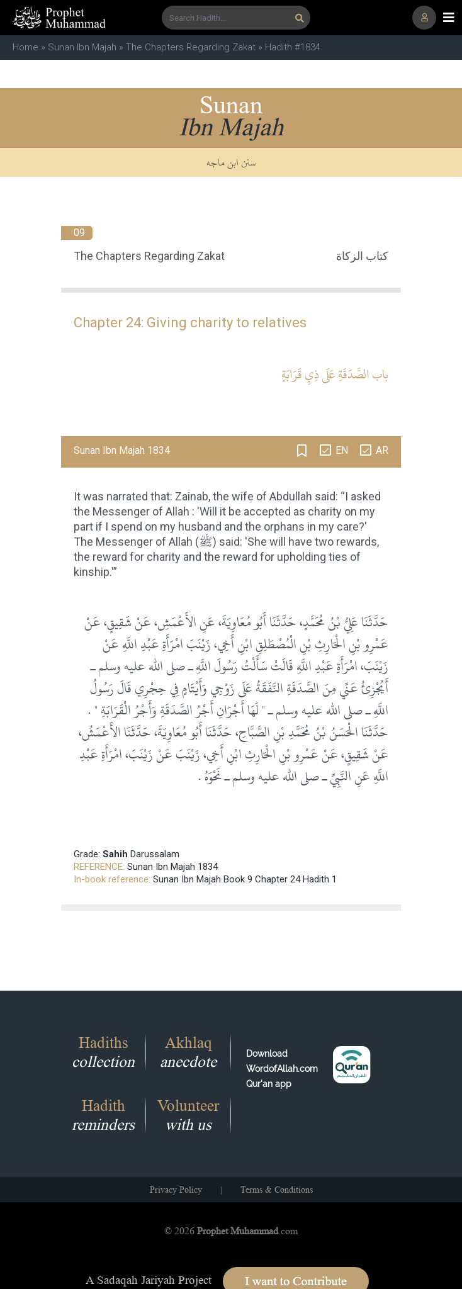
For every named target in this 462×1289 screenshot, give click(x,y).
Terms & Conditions (276, 1190)
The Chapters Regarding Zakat (191, 47)
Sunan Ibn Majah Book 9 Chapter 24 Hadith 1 (245, 879)
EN (341, 450)
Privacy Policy (176, 1190)
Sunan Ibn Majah (82, 47)
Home (25, 47)
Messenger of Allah (141, 511)
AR (382, 450)
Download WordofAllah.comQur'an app (282, 1069)
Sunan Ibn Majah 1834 (172, 866)
